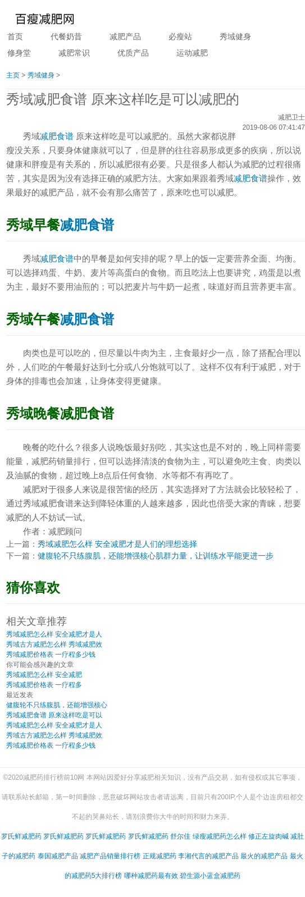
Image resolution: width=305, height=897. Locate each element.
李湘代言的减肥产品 (208, 856)
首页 (15, 36)
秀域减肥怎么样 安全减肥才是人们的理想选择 (117, 543)
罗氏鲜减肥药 (21, 836)
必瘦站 (180, 36)
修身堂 (19, 52)
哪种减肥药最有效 (151, 876)
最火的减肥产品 (264, 856)
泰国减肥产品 (58, 856)
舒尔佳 (180, 836)
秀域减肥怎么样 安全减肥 (44, 675)
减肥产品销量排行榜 (110, 856)
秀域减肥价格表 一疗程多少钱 (50, 654)
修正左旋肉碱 (268, 836)
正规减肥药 (159, 856)
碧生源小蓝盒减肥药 (210, 876)
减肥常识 (74, 52)
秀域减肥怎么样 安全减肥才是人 (54, 634)
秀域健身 (235, 36)
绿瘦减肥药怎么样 (220, 836)
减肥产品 (125, 36)
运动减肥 (192, 52)
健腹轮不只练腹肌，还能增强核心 (56, 705)
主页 (13, 75)
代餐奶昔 (66, 36)
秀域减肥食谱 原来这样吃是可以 (54, 715)
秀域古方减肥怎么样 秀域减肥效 (54, 644)
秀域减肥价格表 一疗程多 (44, 685)
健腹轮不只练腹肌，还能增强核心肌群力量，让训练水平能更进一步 (156, 555)
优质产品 (133, 52)
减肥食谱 (57, 136)
